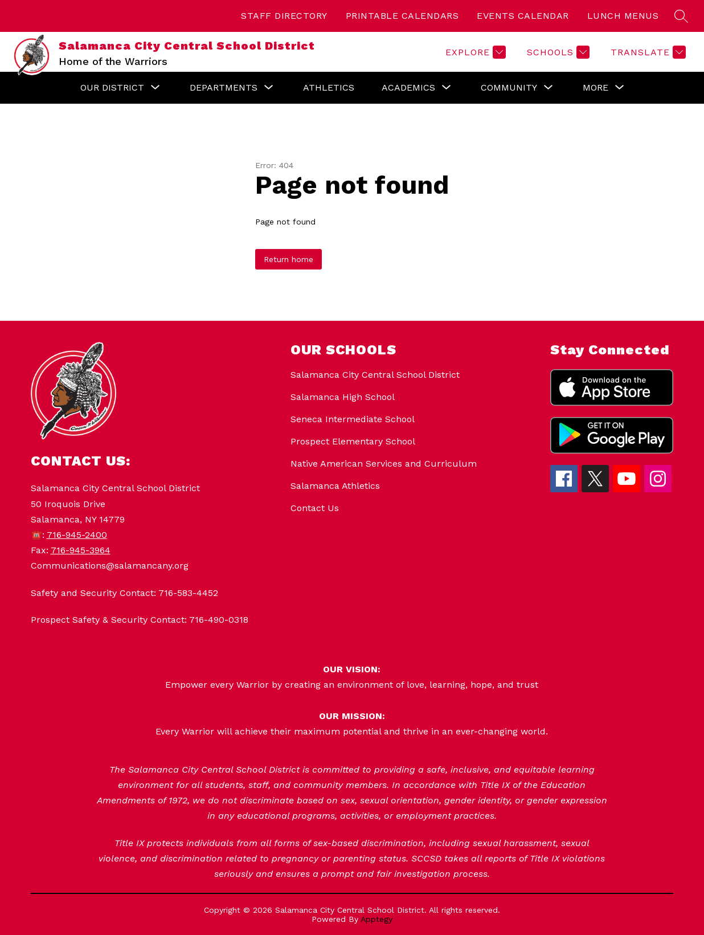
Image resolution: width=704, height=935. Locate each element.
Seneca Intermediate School (352, 419)
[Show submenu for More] (595, 88)
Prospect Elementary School (352, 441)
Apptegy (376, 919)
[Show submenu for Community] (509, 88)
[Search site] (681, 16)
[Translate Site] (647, 52)
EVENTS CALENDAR (523, 15)
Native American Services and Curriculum (383, 463)
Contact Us (314, 508)
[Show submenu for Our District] (112, 88)
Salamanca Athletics (335, 485)
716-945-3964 (80, 550)
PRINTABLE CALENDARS (402, 15)
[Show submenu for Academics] (408, 88)
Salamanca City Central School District (375, 374)
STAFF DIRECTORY (284, 15)
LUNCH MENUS (623, 15)
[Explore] (474, 52)
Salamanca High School (342, 396)
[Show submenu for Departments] (223, 88)
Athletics (328, 87)
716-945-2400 (77, 534)
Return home (288, 259)
